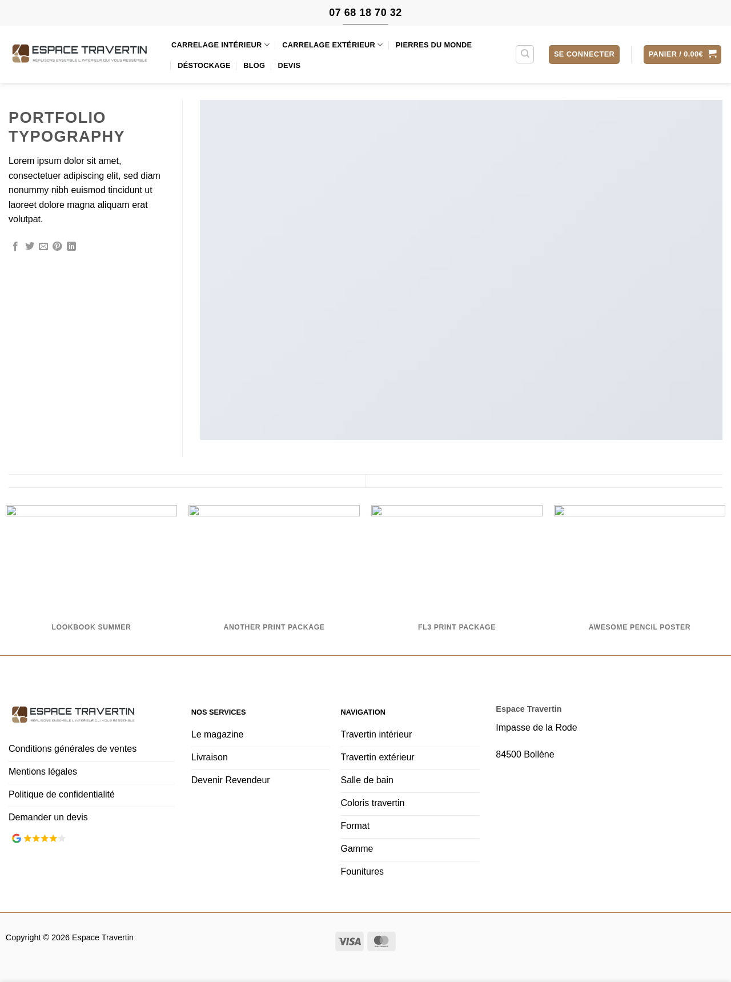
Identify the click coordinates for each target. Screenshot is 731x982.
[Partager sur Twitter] (29, 247)
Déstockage (204, 65)
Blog (254, 65)
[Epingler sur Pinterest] (57, 247)
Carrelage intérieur (220, 44)
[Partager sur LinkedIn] (71, 247)
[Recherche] (525, 54)
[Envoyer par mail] (43, 247)
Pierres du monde (434, 45)
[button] (584, 54)
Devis (289, 65)
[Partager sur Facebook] (15, 247)
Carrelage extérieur (332, 44)
